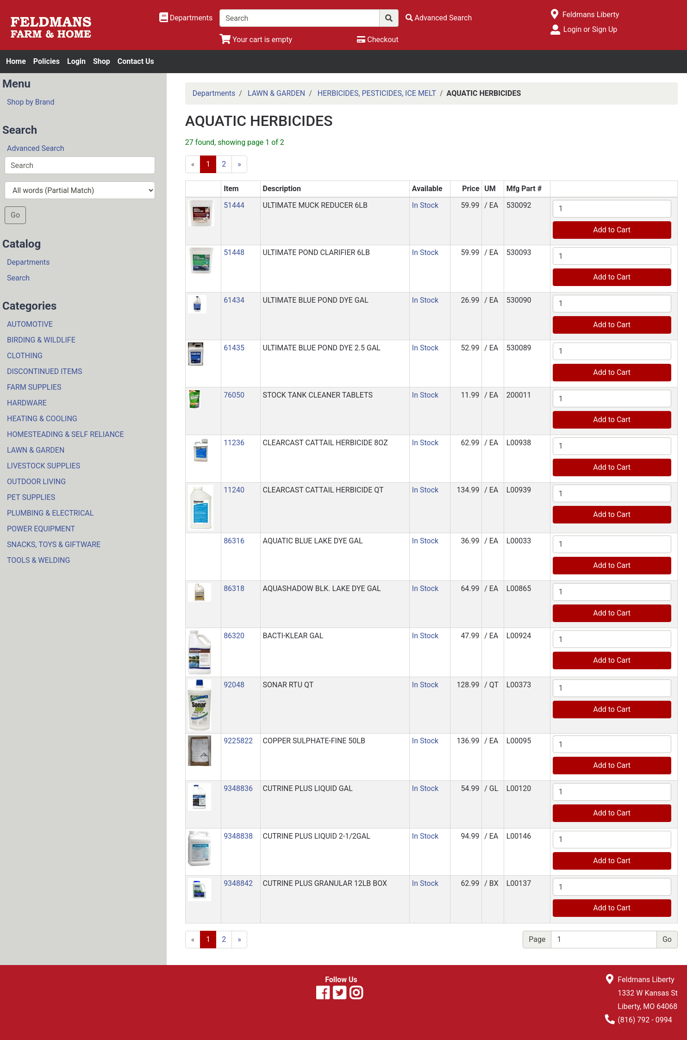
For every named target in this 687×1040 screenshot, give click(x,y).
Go (15, 215)
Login (76, 61)
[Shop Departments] (186, 18)
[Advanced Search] (439, 17)
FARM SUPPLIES (34, 387)
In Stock (425, 205)
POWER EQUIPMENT (41, 528)
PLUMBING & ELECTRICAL (50, 513)
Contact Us (136, 61)
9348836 (238, 788)
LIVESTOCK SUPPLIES (43, 465)
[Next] (239, 164)
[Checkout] (377, 39)
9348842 (238, 883)
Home (16, 61)
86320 (234, 635)
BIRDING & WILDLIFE (41, 340)
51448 (234, 252)
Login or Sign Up (590, 29)
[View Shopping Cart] (255, 39)
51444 (234, 205)
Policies (46, 61)
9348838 (238, 836)
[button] (201, 212)
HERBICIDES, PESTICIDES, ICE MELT (377, 93)
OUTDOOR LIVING (36, 481)
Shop (101, 61)
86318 (234, 588)
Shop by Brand (30, 102)
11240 (234, 490)
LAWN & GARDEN (35, 450)
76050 (234, 395)
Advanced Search (35, 148)
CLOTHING (25, 355)
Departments (28, 262)
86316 (234, 540)
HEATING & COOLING (42, 418)
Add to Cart (612, 229)
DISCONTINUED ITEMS (44, 371)
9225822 (238, 740)
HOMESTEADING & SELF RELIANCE (65, 434)
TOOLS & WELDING (38, 560)
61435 (234, 347)
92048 (234, 684)
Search (18, 278)
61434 (234, 300)
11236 (234, 442)
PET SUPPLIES (31, 497)
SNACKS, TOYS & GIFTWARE (53, 544)
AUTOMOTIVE (30, 324)
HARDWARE (27, 403)
